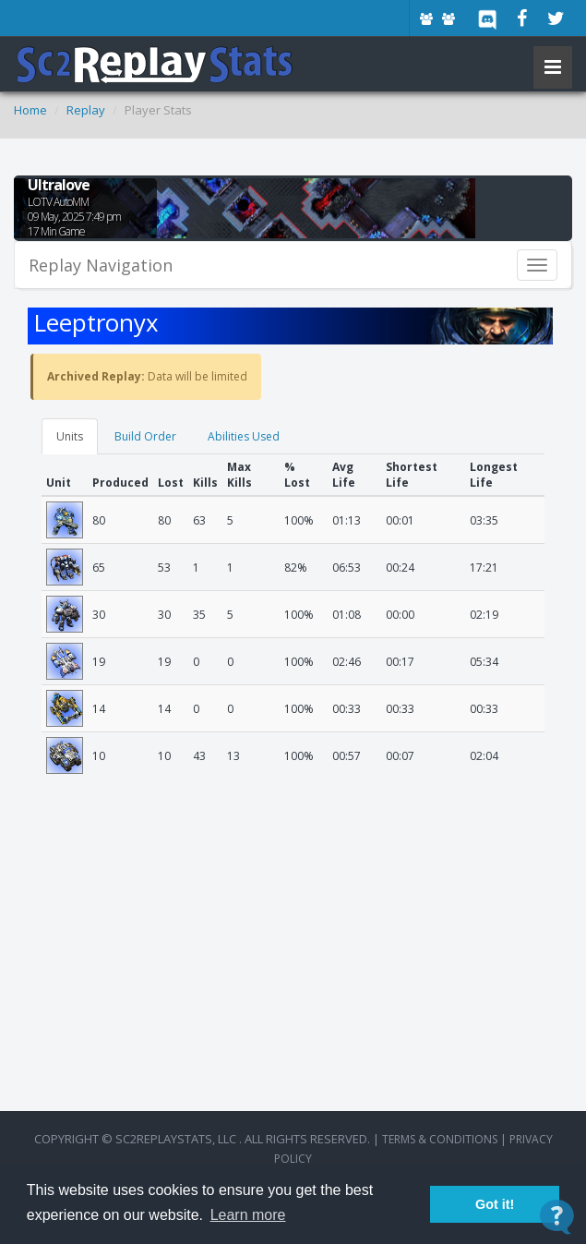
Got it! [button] (494, 1204)
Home (30, 110)
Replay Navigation (101, 265)
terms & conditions (439, 1139)
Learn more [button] (248, 1215)
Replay (85, 110)
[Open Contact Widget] (557, 1217)
